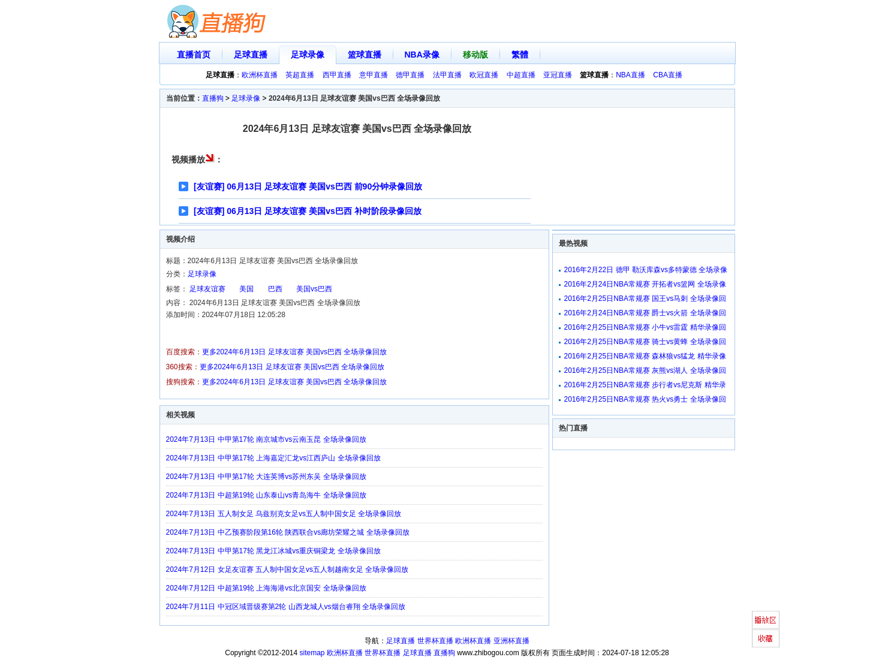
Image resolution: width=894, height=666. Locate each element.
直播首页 (193, 54)
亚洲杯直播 (511, 641)
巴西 (275, 289)
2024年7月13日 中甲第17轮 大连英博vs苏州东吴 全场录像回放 (266, 476)
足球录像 (307, 54)
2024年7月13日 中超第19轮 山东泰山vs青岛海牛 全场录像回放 (266, 495)
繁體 (519, 54)
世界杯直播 (435, 641)
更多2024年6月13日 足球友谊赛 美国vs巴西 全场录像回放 (294, 352)
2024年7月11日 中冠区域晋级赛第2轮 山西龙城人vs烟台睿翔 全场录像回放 (285, 606)
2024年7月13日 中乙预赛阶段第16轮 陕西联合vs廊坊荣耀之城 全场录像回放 (288, 532)
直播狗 (213, 98)
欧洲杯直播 (260, 75)
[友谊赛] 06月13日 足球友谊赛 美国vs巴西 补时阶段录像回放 (308, 211)
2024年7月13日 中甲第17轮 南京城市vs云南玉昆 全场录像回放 (266, 439)
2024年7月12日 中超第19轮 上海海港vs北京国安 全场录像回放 (266, 588)
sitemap (312, 653)
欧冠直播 (483, 75)
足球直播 (250, 54)
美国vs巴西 (314, 289)
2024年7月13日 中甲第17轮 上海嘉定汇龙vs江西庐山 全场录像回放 (273, 458)
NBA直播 (630, 75)
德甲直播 (410, 75)
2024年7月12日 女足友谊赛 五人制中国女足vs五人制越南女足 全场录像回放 (287, 569)
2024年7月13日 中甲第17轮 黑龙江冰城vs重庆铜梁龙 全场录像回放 (273, 551)
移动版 (475, 54)
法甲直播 (447, 75)
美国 (246, 289)
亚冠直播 (557, 75)
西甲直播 (337, 75)
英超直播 (299, 75)
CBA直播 (667, 75)
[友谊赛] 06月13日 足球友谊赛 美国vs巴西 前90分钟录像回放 (308, 186)
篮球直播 (364, 54)
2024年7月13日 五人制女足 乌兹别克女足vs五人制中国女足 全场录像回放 (284, 514)
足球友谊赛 (207, 289)
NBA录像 (422, 54)
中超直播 (521, 75)
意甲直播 (373, 75)
